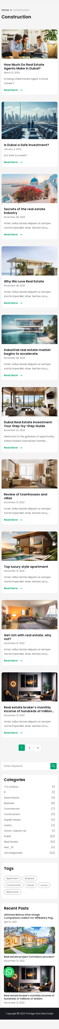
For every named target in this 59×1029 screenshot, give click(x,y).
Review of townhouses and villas (25, 496)
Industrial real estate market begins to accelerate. (27, 352)
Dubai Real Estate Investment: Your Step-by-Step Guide (28, 424)
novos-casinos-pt (15, 831)
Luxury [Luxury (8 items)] (44, 885)
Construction (12, 814)
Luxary (8, 825)
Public (7, 836)
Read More (11, 90)
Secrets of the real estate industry (24, 211)
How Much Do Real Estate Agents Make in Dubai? (24, 66)
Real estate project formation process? (29, 956)
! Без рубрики (11, 786)
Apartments (11, 797)
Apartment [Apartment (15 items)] (12, 878)
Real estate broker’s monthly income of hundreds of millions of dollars (29, 709)
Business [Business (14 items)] (29, 878)
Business (9, 803)
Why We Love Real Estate (24, 281)
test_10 (8, 847)
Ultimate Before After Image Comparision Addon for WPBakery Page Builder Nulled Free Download (29, 916)
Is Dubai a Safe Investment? (26, 145)
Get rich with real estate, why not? (27, 637)
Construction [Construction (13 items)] (13, 885)
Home (5, 10)
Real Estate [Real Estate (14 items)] (12, 892)
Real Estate (11, 842)
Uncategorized (13, 853)
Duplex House (12, 820)
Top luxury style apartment (26, 567)
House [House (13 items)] (30, 885)
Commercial (11, 809)
